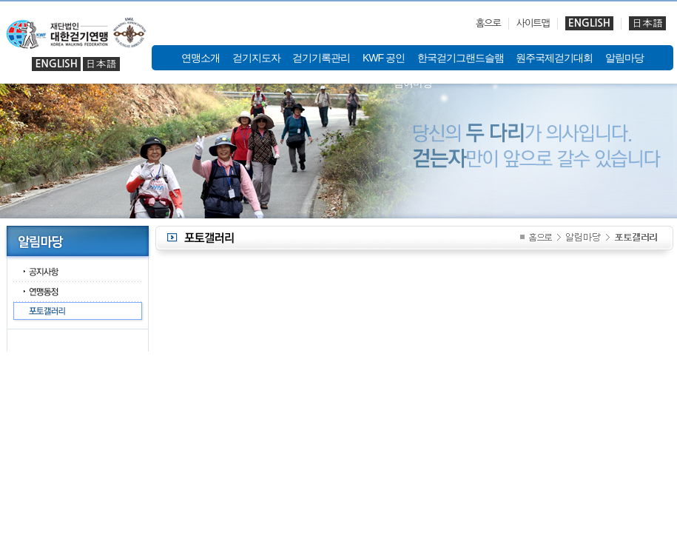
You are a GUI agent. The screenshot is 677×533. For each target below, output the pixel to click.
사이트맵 (533, 23)
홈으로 (488, 23)
